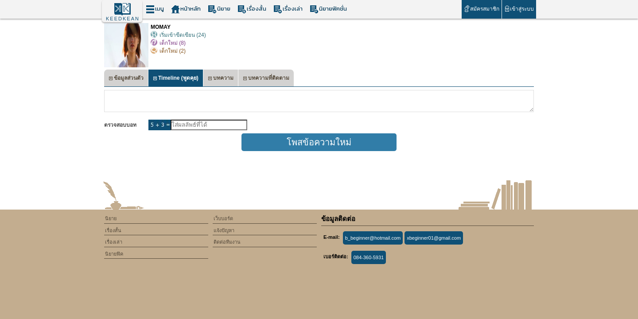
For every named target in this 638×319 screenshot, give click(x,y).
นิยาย (219, 9)
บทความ (220, 79)
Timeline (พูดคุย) (175, 79)
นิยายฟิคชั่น (328, 9)
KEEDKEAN (123, 18)
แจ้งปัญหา (224, 230)
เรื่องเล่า (288, 9)
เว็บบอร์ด (223, 218)
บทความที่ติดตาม (266, 79)
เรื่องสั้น (251, 9)
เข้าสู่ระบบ (519, 8)
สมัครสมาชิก (481, 8)
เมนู (155, 9)
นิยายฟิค (114, 254)
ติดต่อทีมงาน (227, 242)
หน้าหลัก (186, 9)
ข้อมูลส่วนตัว (126, 79)
